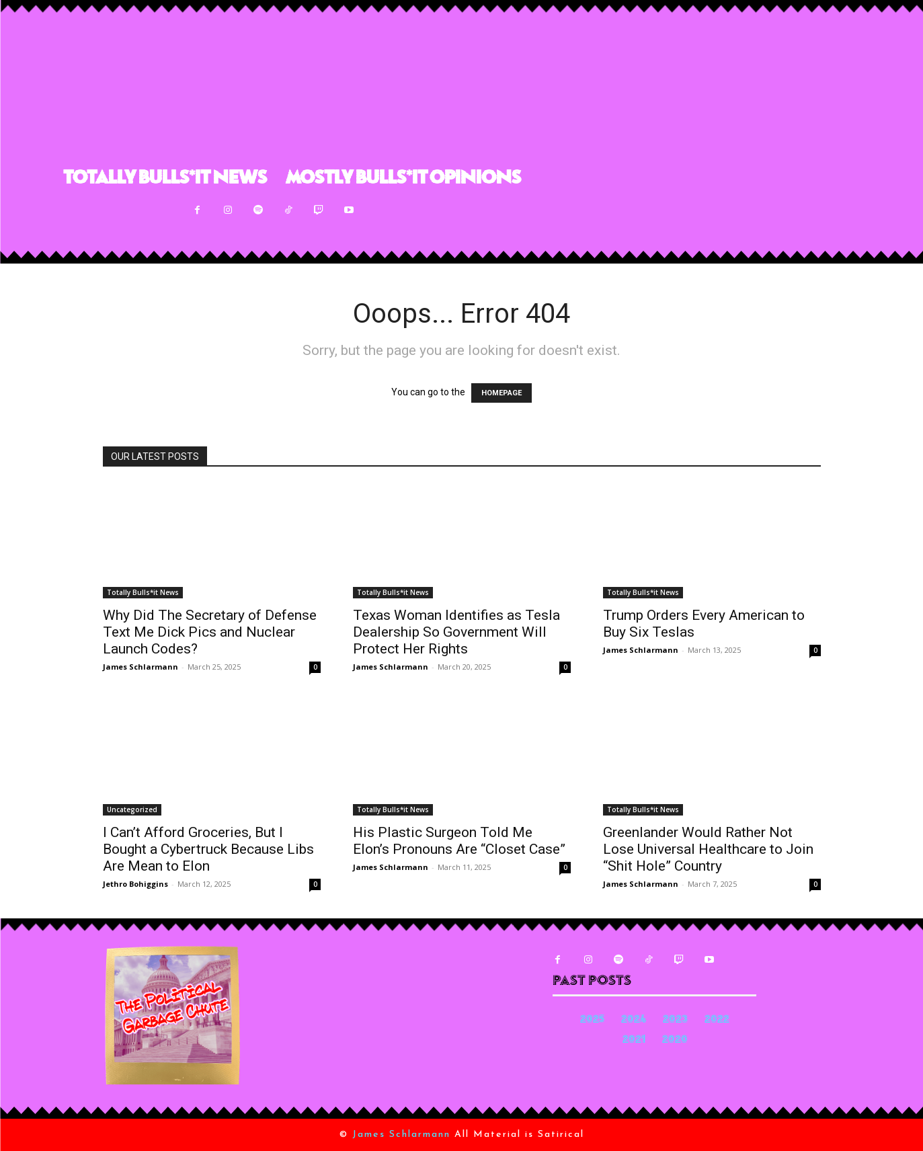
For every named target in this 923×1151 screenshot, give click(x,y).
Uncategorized (132, 809)
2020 (675, 1040)
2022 (717, 1020)
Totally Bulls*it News (143, 592)
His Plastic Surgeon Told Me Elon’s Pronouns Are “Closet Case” (459, 840)
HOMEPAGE (501, 393)
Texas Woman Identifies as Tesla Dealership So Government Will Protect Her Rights (456, 632)
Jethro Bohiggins (135, 884)
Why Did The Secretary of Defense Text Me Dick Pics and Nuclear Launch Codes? (210, 632)
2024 (633, 1020)
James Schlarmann (140, 667)
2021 (634, 1040)
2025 (592, 1020)
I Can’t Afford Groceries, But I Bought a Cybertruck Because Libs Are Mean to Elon (208, 849)
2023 (675, 1020)
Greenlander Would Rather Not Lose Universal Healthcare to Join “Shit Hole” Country (708, 849)
